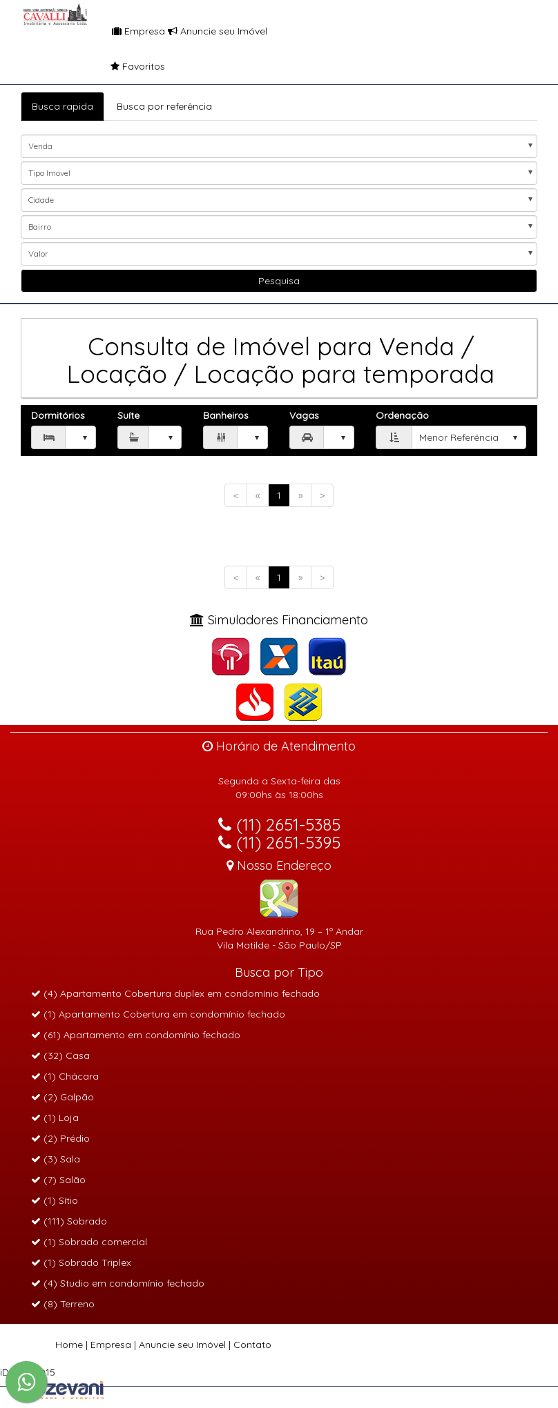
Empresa (138, 31)
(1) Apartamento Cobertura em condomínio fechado (158, 1014)
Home (69, 1344)
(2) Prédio (60, 1138)
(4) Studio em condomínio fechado (117, 1283)
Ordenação (402, 415)
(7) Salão (58, 1179)
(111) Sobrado (69, 1221)
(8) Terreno (63, 1304)
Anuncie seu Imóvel (217, 31)
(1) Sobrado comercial (89, 1242)
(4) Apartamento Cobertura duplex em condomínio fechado (175, 993)
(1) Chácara (65, 1076)
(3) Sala (55, 1159)
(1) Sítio (54, 1200)
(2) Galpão (62, 1097)
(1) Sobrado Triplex (81, 1262)
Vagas (304, 415)
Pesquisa (279, 281)
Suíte (128, 415)
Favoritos (111, 66)
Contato (252, 1344)
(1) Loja (55, 1117)
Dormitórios (58, 415)
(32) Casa (60, 1055)
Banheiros (226, 415)
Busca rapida (62, 106)
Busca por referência (164, 106)
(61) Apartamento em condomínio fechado (135, 1035)
